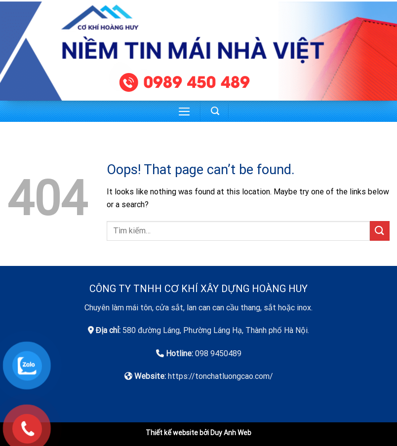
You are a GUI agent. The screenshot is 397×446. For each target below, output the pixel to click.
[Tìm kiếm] (215, 111)
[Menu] (184, 111)
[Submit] (380, 230)
